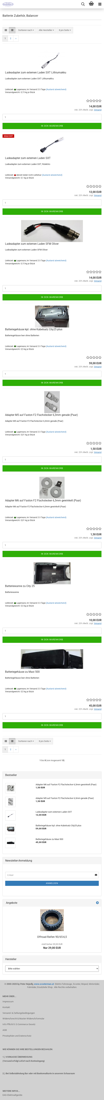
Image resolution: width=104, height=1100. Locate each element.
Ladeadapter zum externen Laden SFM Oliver (32, 243)
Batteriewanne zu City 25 (20, 586)
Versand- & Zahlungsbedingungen (19, 1013)
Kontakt (6, 1007)
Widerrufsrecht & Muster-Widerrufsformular (23, 1018)
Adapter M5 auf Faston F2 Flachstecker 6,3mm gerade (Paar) (41, 415)
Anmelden (52, 883)
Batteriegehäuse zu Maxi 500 (22, 671)
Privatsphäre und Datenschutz (17, 1036)
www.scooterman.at (44, 984)
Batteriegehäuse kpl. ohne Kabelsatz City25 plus (33, 329)
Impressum (8, 1001)
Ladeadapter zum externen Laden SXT (28, 158)
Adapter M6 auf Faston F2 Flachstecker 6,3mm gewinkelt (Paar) (43, 500)
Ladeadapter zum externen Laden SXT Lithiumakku (35, 72)
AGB (5, 1030)
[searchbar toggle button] (83, 4)
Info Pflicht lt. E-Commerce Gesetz (19, 1024)
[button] (6, 30)
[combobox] (26, 30)
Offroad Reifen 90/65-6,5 (52, 936)
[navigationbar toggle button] (100, 4)
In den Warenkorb (52, 126)
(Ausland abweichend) (56, 89)
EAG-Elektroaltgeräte (12, 1095)
